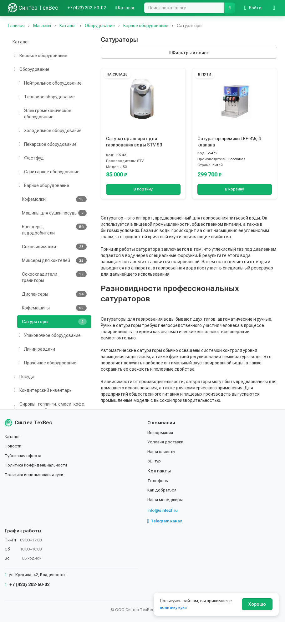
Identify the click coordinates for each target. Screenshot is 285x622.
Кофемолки (54, 199)
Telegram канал (165, 520)
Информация (160, 432)
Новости (14, 446)
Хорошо (257, 604)
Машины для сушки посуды (54, 213)
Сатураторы (54, 321)
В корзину (143, 189)
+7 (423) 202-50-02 (87, 7)
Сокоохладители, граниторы (54, 277)
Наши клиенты (162, 451)
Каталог (125, 7)
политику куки (174, 607)
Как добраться (162, 489)
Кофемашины (54, 308)
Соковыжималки (54, 247)
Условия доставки (166, 442)
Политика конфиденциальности (38, 464)
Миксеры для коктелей (54, 260)
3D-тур (154, 460)
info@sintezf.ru (163, 510)
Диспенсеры (54, 294)
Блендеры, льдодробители (54, 229)
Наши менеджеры (165, 499)
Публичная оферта (24, 455)
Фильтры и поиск (189, 52)
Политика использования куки (36, 474)
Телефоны (158, 480)
